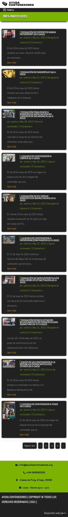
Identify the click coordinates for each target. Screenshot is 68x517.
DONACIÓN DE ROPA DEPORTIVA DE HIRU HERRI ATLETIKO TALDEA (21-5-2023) (39, 280)
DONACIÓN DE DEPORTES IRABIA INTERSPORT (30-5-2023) (38, 33)
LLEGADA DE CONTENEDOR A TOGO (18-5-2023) (39, 405)
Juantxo (27, 37)
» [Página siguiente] (63, 445)
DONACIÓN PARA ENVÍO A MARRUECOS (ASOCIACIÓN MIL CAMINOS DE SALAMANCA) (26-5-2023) (37, 115)
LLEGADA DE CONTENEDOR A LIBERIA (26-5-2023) (35, 157)
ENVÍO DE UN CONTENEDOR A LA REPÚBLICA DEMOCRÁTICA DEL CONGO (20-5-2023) (37, 364)
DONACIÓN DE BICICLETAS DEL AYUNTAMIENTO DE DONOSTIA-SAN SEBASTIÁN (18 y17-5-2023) (39, 322)
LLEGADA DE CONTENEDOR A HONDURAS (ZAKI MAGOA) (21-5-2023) (39, 239)
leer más (11, 62)
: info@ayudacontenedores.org (35, 465)
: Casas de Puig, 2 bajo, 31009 (35, 480)
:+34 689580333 (35, 472)
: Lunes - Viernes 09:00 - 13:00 (35, 487)
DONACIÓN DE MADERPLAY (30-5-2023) (38, 73)
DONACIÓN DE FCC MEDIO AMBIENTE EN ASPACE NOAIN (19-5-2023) (38, 198)
